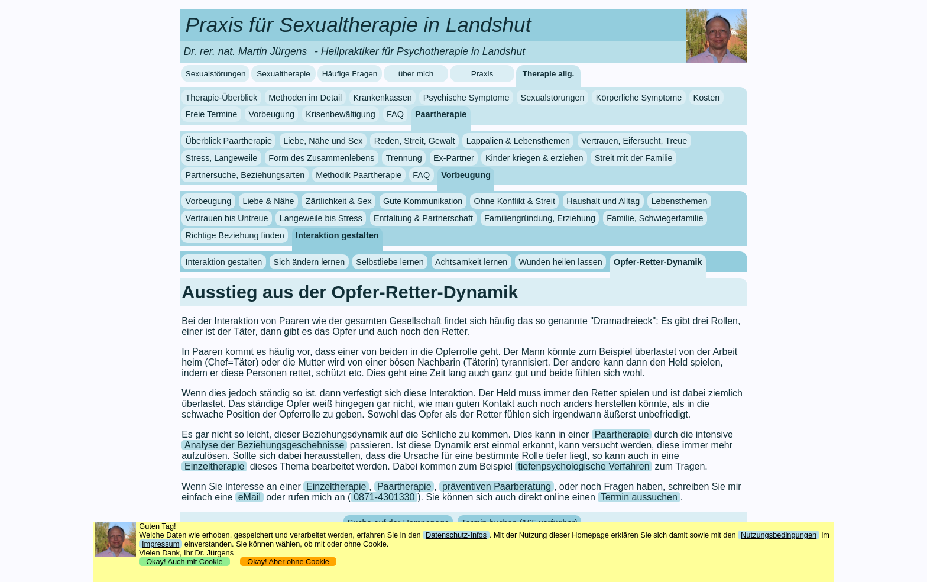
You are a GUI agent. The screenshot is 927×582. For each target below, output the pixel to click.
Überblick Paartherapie (229, 141)
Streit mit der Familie (634, 158)
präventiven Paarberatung (496, 486)
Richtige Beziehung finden (235, 235)
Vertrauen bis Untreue (227, 218)
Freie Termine (212, 114)
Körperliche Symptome (639, 97)
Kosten (706, 97)
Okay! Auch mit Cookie (184, 561)
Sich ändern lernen (309, 262)
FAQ (395, 114)
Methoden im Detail (305, 97)
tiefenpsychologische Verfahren (583, 466)
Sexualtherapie (283, 73)
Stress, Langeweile (222, 158)
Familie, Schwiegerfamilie (655, 218)
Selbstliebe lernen (389, 262)
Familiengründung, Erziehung (539, 218)
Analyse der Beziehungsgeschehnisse (264, 445)
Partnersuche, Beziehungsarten (245, 175)
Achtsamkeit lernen (471, 262)
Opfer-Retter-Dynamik (658, 262)
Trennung (404, 158)
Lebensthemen (679, 201)
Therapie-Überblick (222, 97)
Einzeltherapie (214, 466)
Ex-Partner (453, 158)
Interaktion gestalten (337, 235)
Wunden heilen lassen (560, 262)
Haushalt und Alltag (603, 201)
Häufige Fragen (350, 73)
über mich (416, 73)
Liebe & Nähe (268, 201)
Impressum (160, 543)
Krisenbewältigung (340, 114)
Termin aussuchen (639, 497)
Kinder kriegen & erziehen (534, 158)
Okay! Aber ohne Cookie (288, 561)
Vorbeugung (271, 114)
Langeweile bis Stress (321, 218)
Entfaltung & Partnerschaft (423, 218)
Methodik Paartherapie (358, 175)
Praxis (482, 73)
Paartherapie (440, 114)
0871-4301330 (384, 497)
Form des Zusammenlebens (321, 158)
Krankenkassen (382, 97)
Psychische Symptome (466, 97)
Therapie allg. (549, 73)
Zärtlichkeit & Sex (339, 201)
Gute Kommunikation (422, 201)
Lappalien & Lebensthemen (518, 141)
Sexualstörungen (216, 73)
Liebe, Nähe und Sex (322, 141)
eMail (249, 497)
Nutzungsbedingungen (778, 535)
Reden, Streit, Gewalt (414, 141)
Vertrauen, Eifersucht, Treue (634, 141)
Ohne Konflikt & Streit (514, 201)
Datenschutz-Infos (456, 535)
